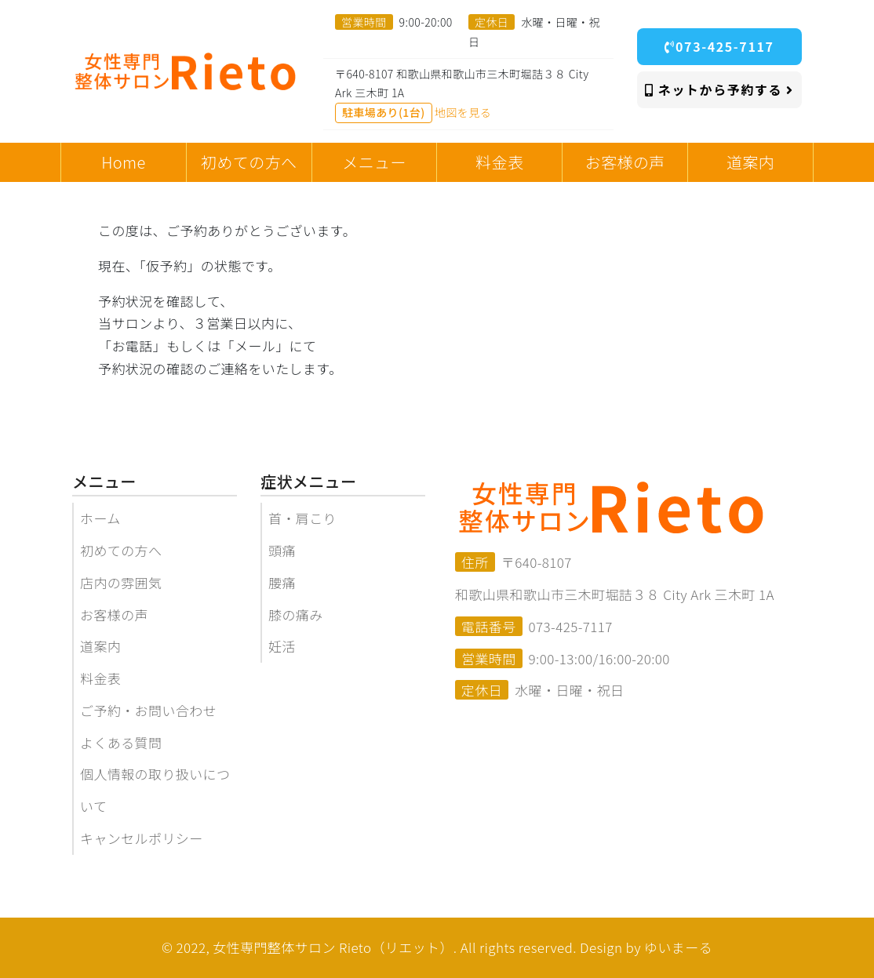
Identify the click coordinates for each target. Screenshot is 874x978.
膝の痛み (295, 614)
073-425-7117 (719, 46)
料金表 (100, 678)
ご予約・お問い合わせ (148, 710)
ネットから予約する (719, 89)
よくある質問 (121, 742)
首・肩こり (302, 518)
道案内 (100, 646)
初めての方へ (121, 550)
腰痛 (282, 582)
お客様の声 (114, 614)
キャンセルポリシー (141, 838)
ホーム (100, 518)
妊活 (282, 646)
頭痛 (282, 550)
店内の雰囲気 (121, 582)
